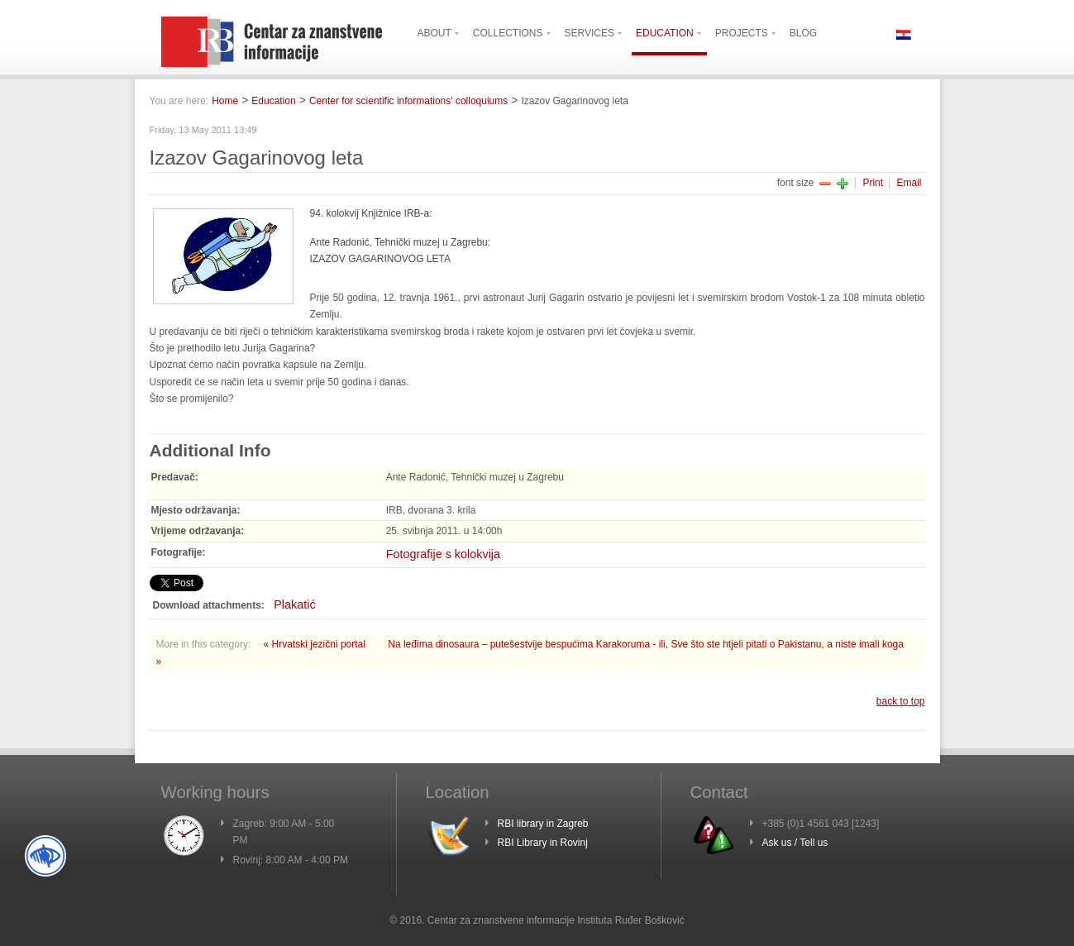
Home (225, 101)
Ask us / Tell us (795, 842)
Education (273, 101)
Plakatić (294, 604)
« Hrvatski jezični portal (316, 644)
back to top (900, 701)
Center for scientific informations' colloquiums (408, 101)
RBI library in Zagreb (543, 823)
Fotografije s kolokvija (443, 554)
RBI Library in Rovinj (543, 842)
